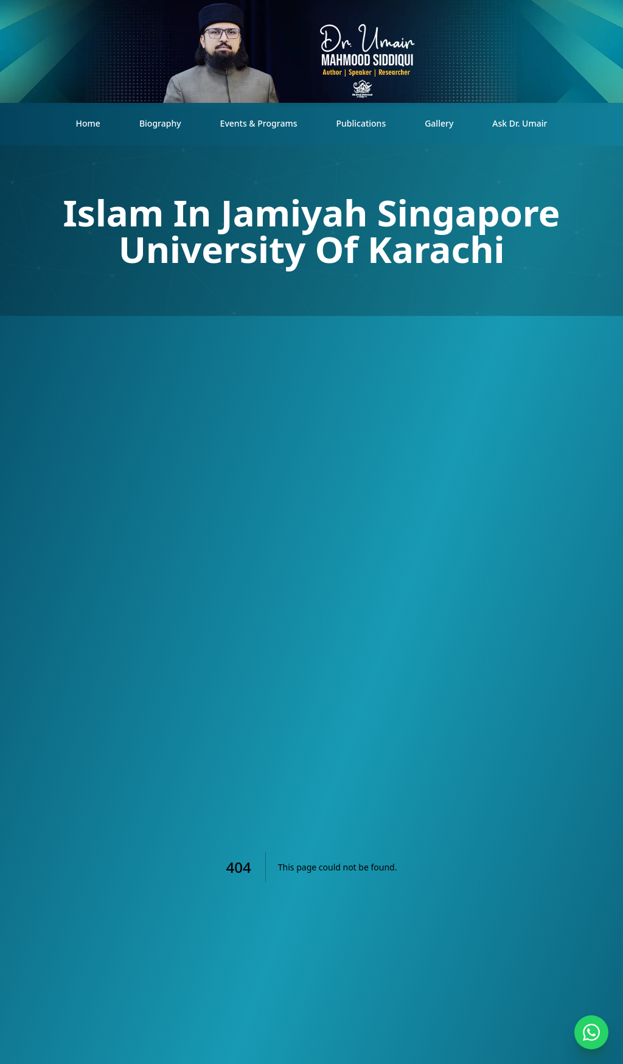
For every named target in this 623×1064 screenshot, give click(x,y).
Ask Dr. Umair (519, 123)
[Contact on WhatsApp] (591, 1032)
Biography (160, 123)
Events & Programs (259, 123)
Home (88, 123)
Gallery (439, 123)
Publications (361, 123)
